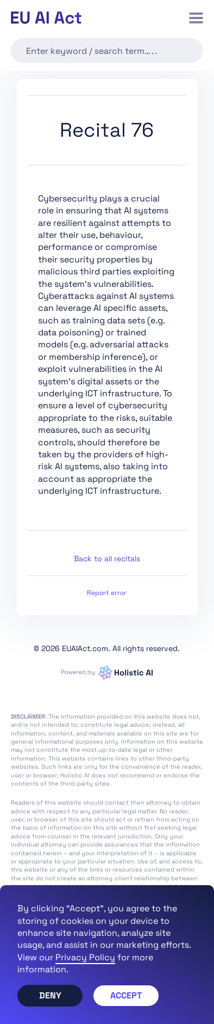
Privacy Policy (85, 957)
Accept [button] (126, 995)
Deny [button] (50, 995)
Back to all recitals (107, 558)
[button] (196, 18)
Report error (107, 592)
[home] (46, 17)
